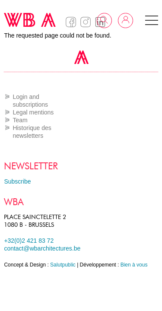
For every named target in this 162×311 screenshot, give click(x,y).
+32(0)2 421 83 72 (29, 240)
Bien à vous (134, 265)
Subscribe (17, 181)
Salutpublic (63, 265)
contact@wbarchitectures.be (42, 248)
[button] (151, 20)
